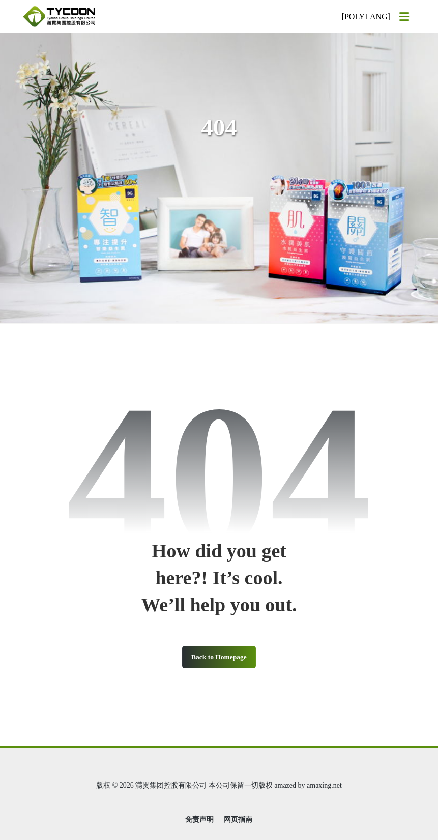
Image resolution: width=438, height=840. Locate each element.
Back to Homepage (219, 656)
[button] (404, 17)
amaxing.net (324, 785)
